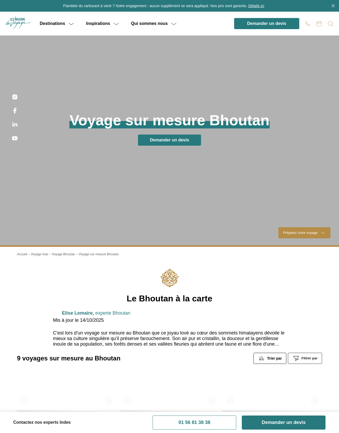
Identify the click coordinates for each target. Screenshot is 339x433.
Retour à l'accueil (169, 89)
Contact (156, 425)
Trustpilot (8, 122)
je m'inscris (269, 190)
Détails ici (253, 5)
